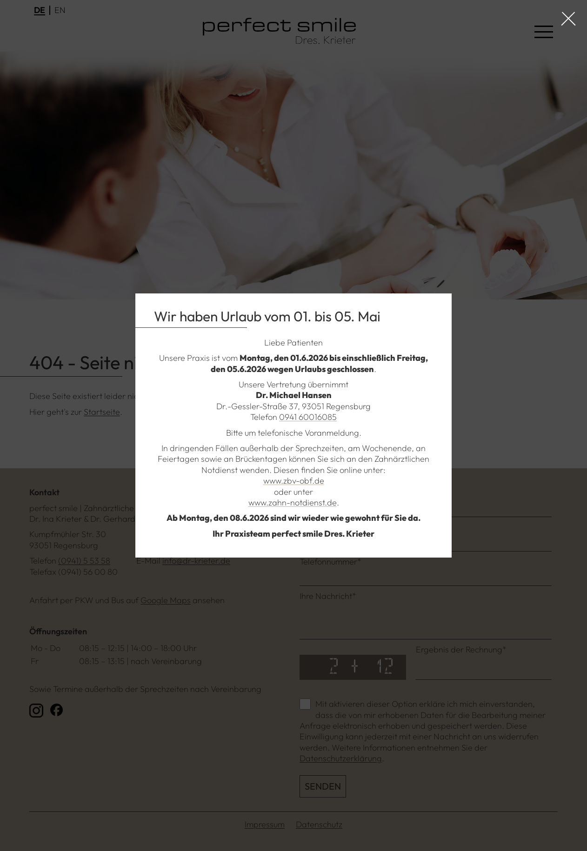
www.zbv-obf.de (293, 480)
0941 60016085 (308, 417)
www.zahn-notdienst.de (292, 502)
